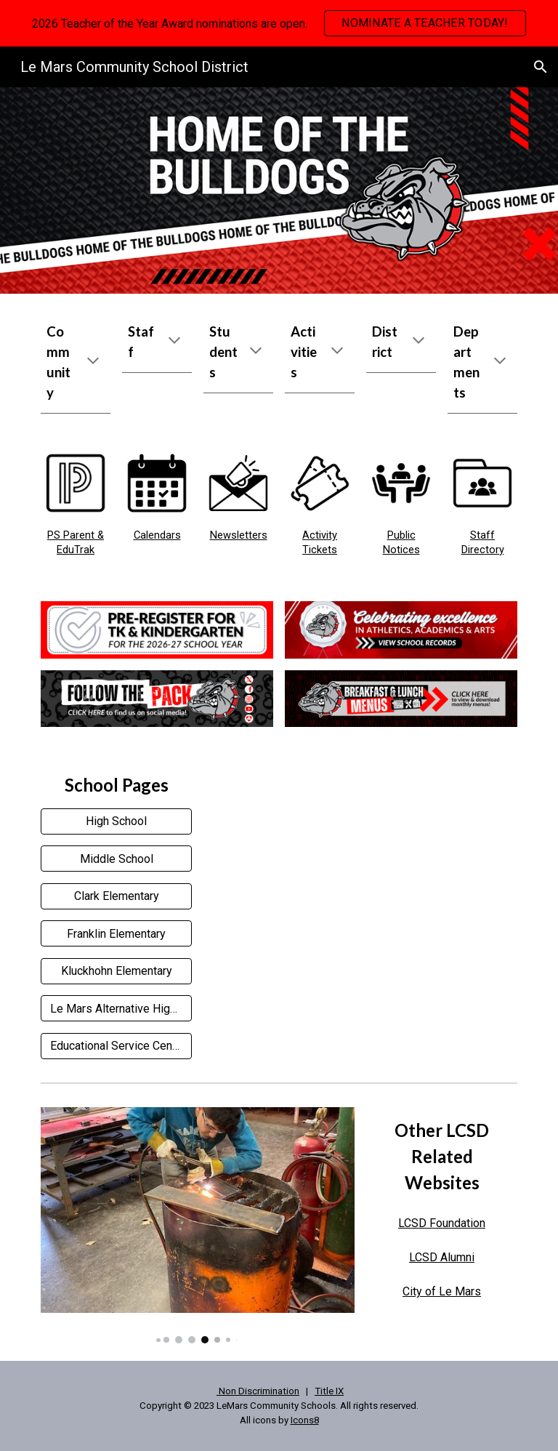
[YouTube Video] (360, 868)
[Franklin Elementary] (115, 933)
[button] (540, 66)
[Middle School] (115, 858)
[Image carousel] (197, 1225)
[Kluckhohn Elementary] (115, 970)
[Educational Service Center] (115, 1045)
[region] (279, 23)
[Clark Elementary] (115, 896)
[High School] (115, 821)
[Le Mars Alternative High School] (115, 1008)
